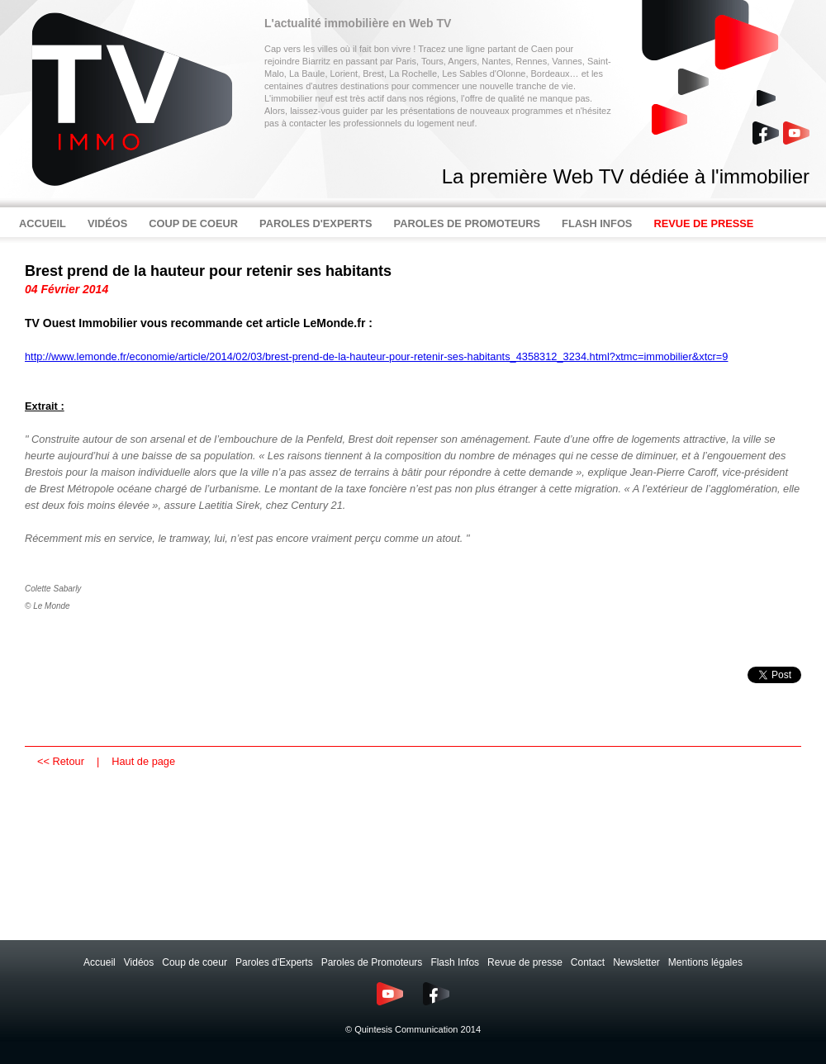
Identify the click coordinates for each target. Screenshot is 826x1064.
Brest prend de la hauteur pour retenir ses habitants (208, 271)
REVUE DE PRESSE (703, 223)
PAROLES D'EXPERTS (316, 223)
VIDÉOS (107, 223)
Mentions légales (705, 962)
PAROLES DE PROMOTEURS (467, 223)
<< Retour (60, 761)
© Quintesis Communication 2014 (413, 1029)
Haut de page (143, 761)
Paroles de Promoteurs (372, 962)
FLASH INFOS (597, 223)
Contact (588, 962)
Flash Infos (454, 962)
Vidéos (139, 962)
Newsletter (636, 962)
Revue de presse (525, 962)
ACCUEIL (42, 223)
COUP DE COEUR (193, 223)
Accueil (99, 962)
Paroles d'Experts (274, 962)
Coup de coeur (194, 962)
